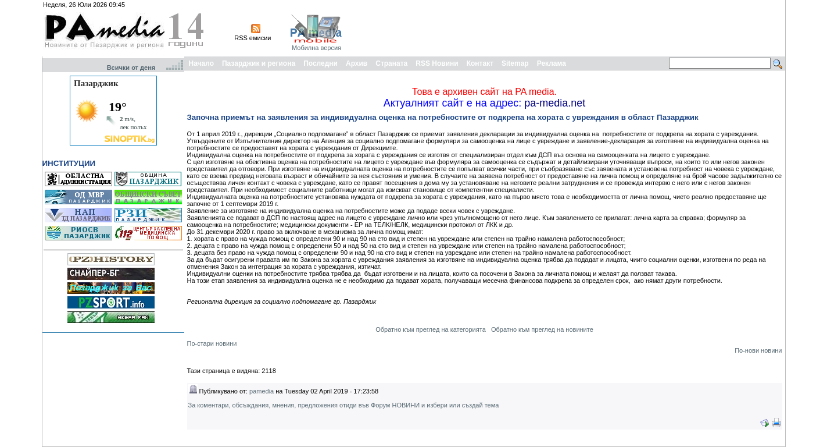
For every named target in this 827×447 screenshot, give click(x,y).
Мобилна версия (316, 47)
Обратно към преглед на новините (542, 329)
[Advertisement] (571, 28)
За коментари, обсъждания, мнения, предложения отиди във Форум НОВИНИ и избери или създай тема (343, 405)
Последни (320, 63)
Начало (201, 63)
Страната (391, 63)
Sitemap (515, 63)
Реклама (551, 63)
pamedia (261, 391)
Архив (356, 63)
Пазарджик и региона (258, 63)
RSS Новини (437, 63)
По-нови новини (758, 350)
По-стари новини (212, 343)
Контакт (480, 63)
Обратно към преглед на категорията (430, 329)
